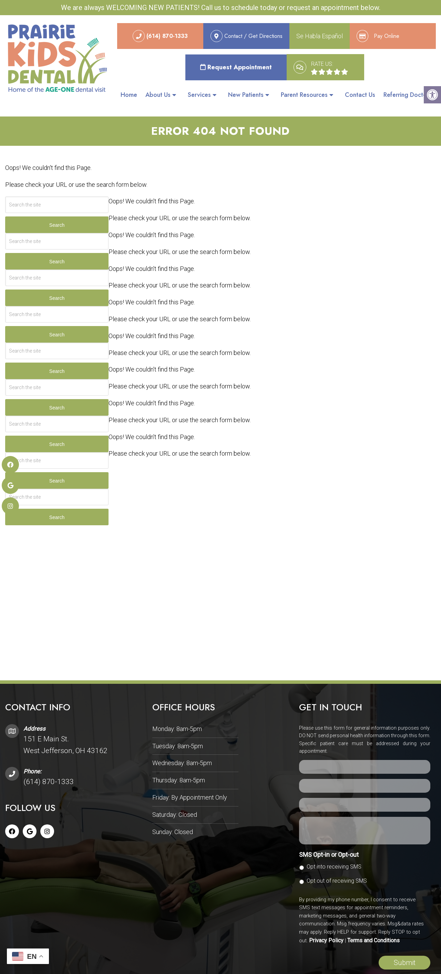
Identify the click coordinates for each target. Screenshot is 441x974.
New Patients (246, 95)
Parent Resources (304, 95)
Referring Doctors (407, 95)
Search (56, 215)
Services (199, 95)
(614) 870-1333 (48, 772)
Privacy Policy (326, 930)
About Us (158, 95)
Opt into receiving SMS (334, 856)
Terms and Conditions (373, 930)
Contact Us (360, 95)
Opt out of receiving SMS (337, 871)
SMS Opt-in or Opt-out (329, 844)
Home (129, 95)
